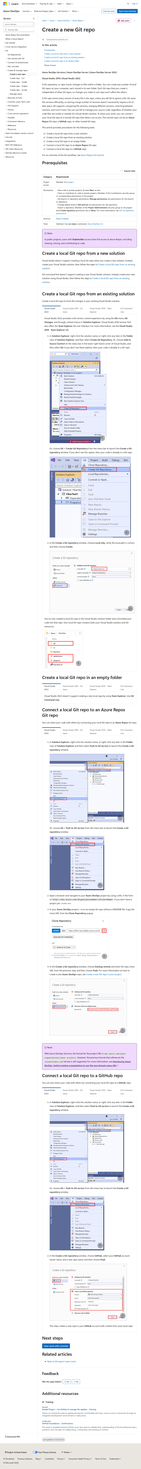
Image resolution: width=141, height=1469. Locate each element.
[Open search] (128, 3)
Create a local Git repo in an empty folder (61, 61)
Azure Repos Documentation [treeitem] (18, 35)
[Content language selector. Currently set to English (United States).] (16, 1452)
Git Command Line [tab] (126, 310)
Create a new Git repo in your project (103, 974)
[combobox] (18, 24)
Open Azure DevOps (127, 11)
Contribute (49, 1458)
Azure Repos (77, 20)
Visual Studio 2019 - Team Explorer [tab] (101, 310)
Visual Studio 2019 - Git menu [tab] (73, 310)
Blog (37, 1458)
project (71, 182)
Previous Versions (25, 1458)
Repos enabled (62, 218)
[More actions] (134, 20)
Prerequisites (49, 50)
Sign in (135, 3)
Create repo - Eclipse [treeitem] (18, 86)
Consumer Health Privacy (79, 1458)
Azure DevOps (63, 20)
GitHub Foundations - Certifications (57, 1423)
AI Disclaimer (8, 1458)
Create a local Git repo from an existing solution (64, 57)
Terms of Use (100, 1458)
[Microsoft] (5, 4)
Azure (52, 20)
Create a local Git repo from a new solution (62, 53)
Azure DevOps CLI (95, 224)
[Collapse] (34, 18)
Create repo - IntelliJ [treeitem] (18, 82)
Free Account (109, 11)
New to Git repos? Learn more (61, 1361)
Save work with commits (56, 1345)
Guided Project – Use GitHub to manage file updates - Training (69, 1409)
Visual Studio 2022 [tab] (49, 310)
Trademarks (114, 1458)
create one (66, 903)
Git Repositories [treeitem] (14, 54)
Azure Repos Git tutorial (92, 155)
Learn (44, 20)
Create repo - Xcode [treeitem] (18, 90)
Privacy (60, 1458)
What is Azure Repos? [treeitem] (15, 39)
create (82, 909)
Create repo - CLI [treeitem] (17, 78)
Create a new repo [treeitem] (17, 74)
